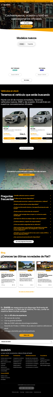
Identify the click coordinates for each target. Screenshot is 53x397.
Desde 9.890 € (15, 74)
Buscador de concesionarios (32, 358)
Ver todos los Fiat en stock (26, 148)
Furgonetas (30, 44)
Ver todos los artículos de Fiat (26, 291)
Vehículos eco (4, 367)
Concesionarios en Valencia (32, 361)
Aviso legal (22, 392)
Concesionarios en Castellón (32, 367)
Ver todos (26, 80)
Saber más (48, 1)
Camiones (3, 365)
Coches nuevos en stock (6, 358)
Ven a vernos (26, 174)
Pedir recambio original (45, 365)
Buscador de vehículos (45, 363)
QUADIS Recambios (17, 367)
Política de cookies (15, 392)
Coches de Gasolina (5, 369)
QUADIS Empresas (17, 363)
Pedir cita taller (43, 361)
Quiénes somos (4, 375)
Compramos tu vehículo (18, 358)
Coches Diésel (4, 370)
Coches (21, 44)
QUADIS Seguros (17, 365)
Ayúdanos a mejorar (29, 392)
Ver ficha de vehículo (15, 140)
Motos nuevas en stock (6, 361)
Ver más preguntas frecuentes (24, 241)
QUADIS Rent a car (17, 361)
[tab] (22, 44)
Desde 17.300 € (42, 74)
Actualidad (3, 379)
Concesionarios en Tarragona (32, 363)
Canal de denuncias (37, 392)
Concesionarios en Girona (31, 365)
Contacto (42, 358)
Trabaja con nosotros (5, 377)
